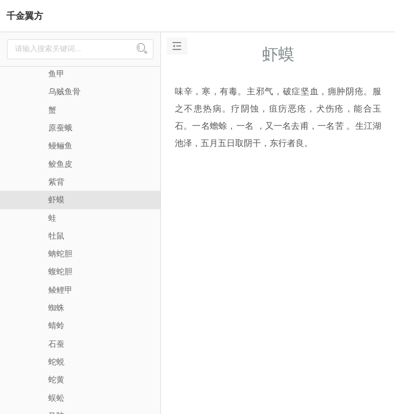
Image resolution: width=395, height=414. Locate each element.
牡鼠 (56, 235)
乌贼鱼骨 (64, 91)
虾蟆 (56, 199)
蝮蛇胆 (60, 271)
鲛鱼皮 (60, 163)
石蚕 (56, 343)
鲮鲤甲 (60, 289)
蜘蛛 (56, 307)
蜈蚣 (56, 397)
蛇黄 (56, 379)
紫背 (56, 181)
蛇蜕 (56, 361)
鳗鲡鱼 (60, 145)
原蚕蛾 (60, 127)
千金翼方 (24, 16)
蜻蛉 (56, 325)
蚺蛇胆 (60, 253)
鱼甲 (56, 73)
